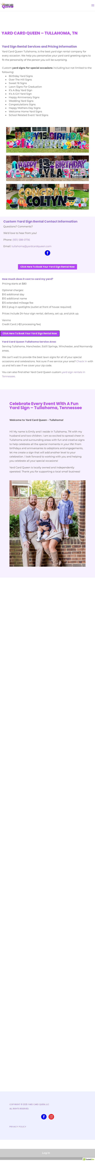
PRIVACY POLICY (17, 1126)
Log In (46, 1152)
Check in (81, 361)
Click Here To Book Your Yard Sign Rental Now (47, 266)
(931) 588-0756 (21, 239)
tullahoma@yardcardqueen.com (31, 246)
